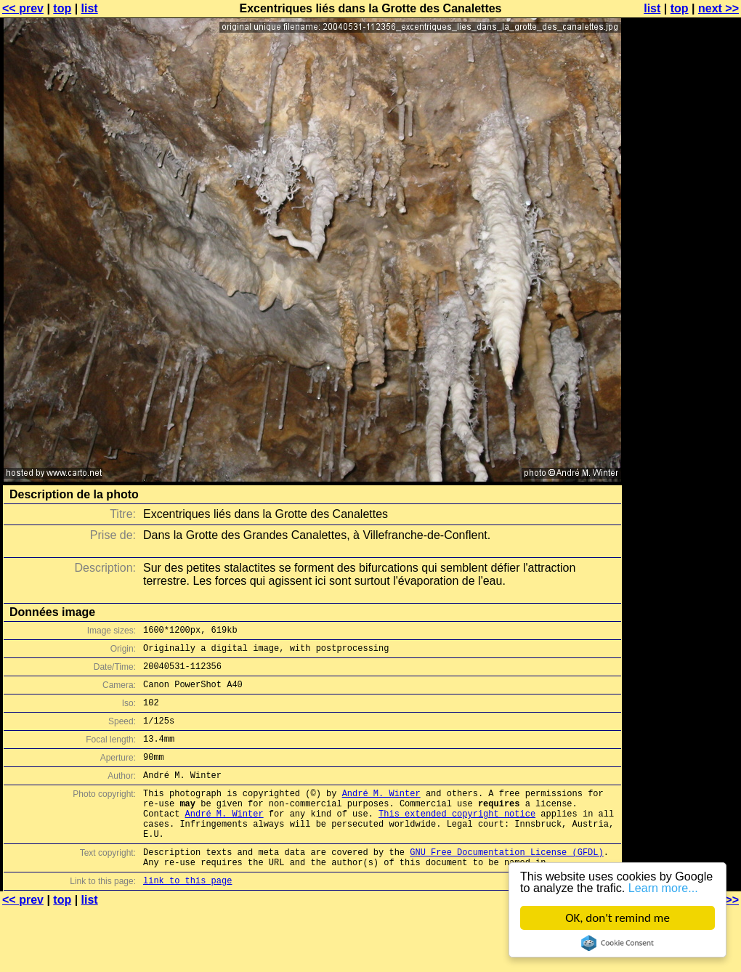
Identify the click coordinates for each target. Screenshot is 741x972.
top (62, 8)
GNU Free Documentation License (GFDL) (506, 884)
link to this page (187, 917)
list (89, 8)
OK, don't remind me (617, 918)
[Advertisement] (682, 187)
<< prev (23, 8)
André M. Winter (381, 815)
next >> (718, 8)
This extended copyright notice (456, 839)
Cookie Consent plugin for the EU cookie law (617, 943)
